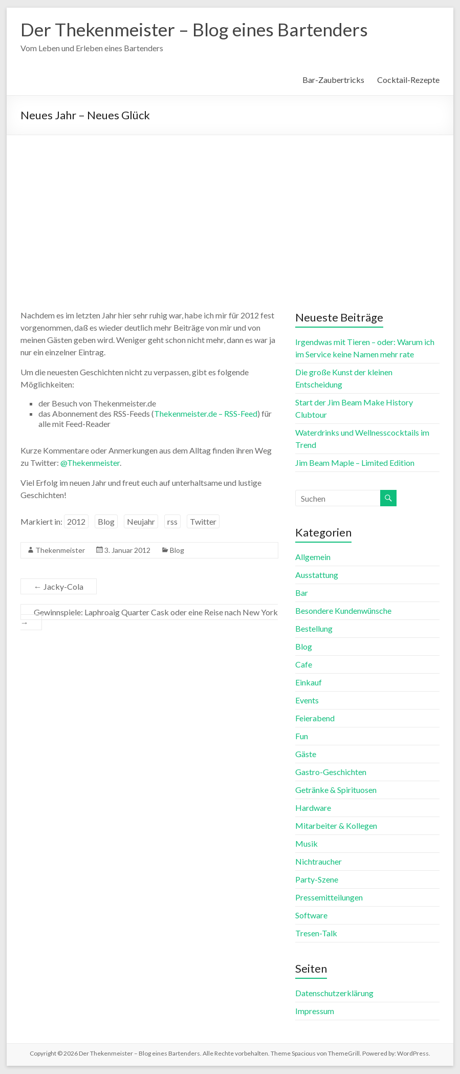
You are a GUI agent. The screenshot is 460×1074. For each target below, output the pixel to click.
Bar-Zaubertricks (333, 80)
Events (307, 700)
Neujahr (141, 522)
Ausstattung (316, 575)
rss (172, 522)
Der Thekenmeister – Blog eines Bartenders (197, 29)
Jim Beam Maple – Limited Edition (354, 463)
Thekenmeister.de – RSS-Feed (205, 414)
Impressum (314, 1011)
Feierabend (315, 718)
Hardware (313, 808)
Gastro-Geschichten (330, 772)
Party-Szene (316, 880)
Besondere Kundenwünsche (343, 611)
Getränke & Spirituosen (336, 790)
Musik (306, 844)
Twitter (203, 522)
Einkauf (308, 683)
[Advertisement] (230, 212)
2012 (76, 522)
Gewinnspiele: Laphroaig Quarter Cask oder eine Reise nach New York (149, 618)
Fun (301, 736)
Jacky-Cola (58, 587)
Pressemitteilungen (329, 898)
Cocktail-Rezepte (408, 80)
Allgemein (313, 557)
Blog (106, 522)
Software (311, 915)
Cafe (303, 665)
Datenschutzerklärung (334, 993)
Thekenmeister (60, 550)
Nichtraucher (318, 862)
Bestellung (314, 629)
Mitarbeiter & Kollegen (336, 826)
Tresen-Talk (316, 933)
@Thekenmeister (90, 463)
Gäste (305, 754)
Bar (301, 593)
